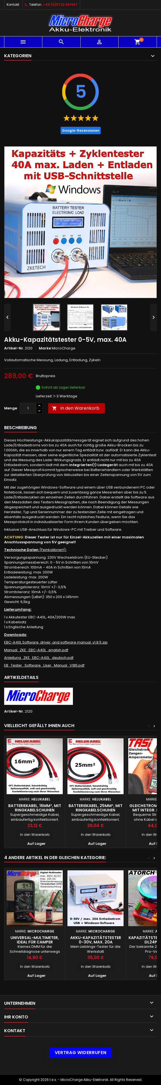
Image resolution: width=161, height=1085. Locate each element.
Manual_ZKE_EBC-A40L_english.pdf (36, 650)
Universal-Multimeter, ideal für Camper (34, 940)
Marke (45, 348)
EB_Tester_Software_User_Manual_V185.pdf (44, 665)
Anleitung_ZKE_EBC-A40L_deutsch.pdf (38, 657)
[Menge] (28, 408)
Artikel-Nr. (14, 348)
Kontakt (13, 4)
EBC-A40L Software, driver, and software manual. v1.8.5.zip (56, 642)
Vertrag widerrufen (81, 1052)
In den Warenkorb (75, 408)
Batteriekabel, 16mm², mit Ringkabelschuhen (34, 808)
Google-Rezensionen (80, 130)
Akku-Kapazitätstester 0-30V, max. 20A (95, 940)
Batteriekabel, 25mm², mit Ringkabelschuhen (95, 808)
